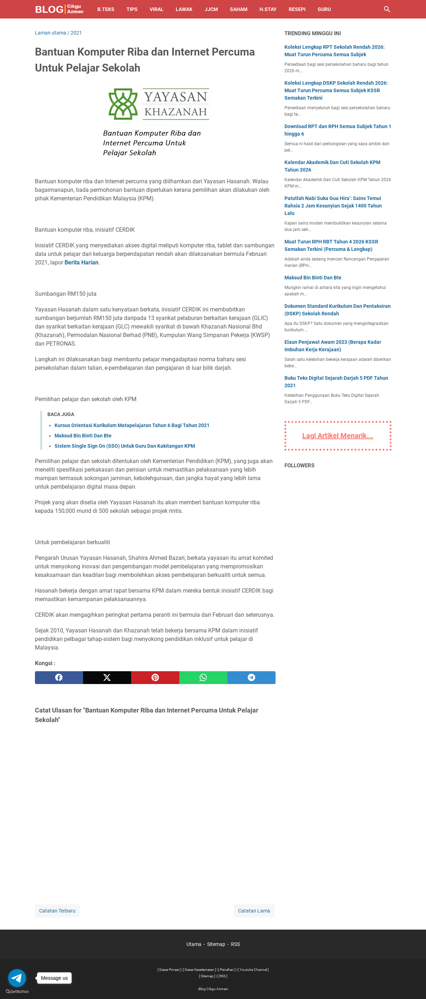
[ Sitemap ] (207, 976)
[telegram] (251, 677)
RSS (235, 944)
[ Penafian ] (227, 969)
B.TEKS (105, 9)
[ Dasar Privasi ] (169, 969)
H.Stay (268, 9)
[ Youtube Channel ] (253, 969)
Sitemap (216, 944)
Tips (132, 9)
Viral (157, 9)
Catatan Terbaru (57, 911)
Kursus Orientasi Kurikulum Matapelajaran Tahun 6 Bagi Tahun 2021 (132, 425)
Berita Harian (81, 262)
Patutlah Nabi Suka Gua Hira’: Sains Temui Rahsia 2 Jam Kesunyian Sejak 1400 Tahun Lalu (333, 205)
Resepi (297, 9)
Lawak (184, 9)
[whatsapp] (203, 677)
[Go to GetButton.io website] (17, 991)
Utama (193, 944)
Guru (324, 9)
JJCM (211, 9)
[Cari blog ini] (387, 9)
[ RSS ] (222, 976)
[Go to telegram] (17, 978)
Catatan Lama (254, 911)
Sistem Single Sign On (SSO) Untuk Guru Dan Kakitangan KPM (125, 446)
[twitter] (107, 677)
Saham (238, 9)
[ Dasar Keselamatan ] (199, 969)
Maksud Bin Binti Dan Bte (83, 435)
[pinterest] (155, 677)
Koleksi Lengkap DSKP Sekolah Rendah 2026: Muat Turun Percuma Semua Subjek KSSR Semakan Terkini (336, 90)
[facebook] (59, 677)
